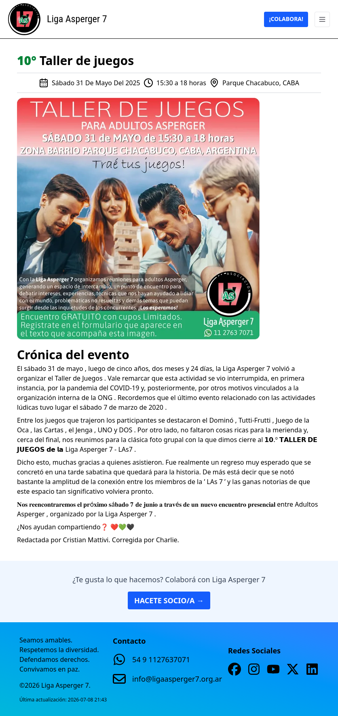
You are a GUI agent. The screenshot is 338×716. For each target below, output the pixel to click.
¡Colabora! (286, 19)
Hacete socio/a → (169, 600)
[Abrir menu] (322, 19)
